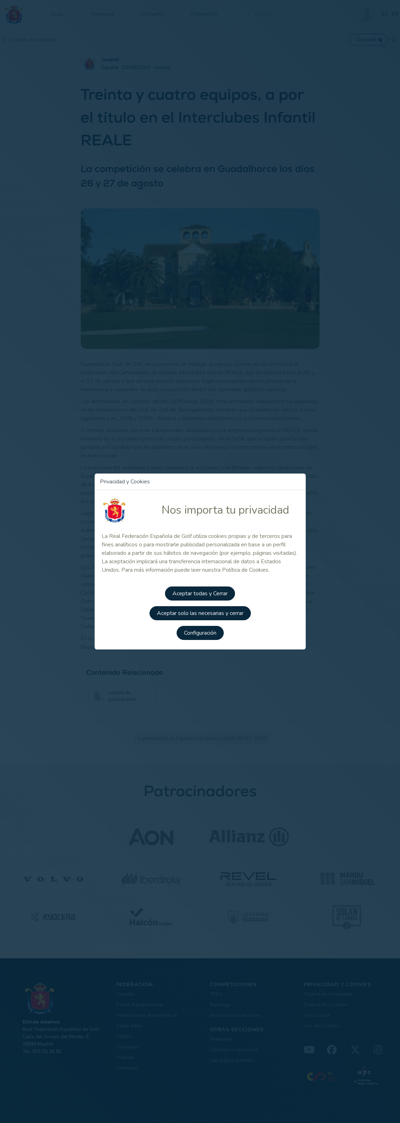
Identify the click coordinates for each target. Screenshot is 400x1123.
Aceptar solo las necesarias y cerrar (200, 613)
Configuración (200, 633)
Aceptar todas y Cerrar (200, 593)
